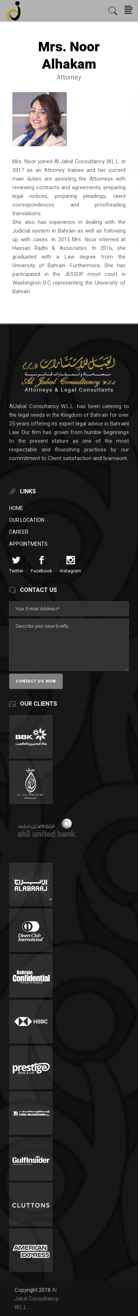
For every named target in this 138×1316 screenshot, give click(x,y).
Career (18, 532)
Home (16, 508)
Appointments (28, 544)
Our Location (26, 520)
